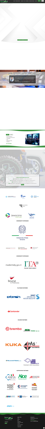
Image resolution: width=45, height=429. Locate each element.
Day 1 (7, 134)
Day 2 (11, 134)
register (22, 184)
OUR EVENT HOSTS (22, 74)
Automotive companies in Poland (22, 39)
